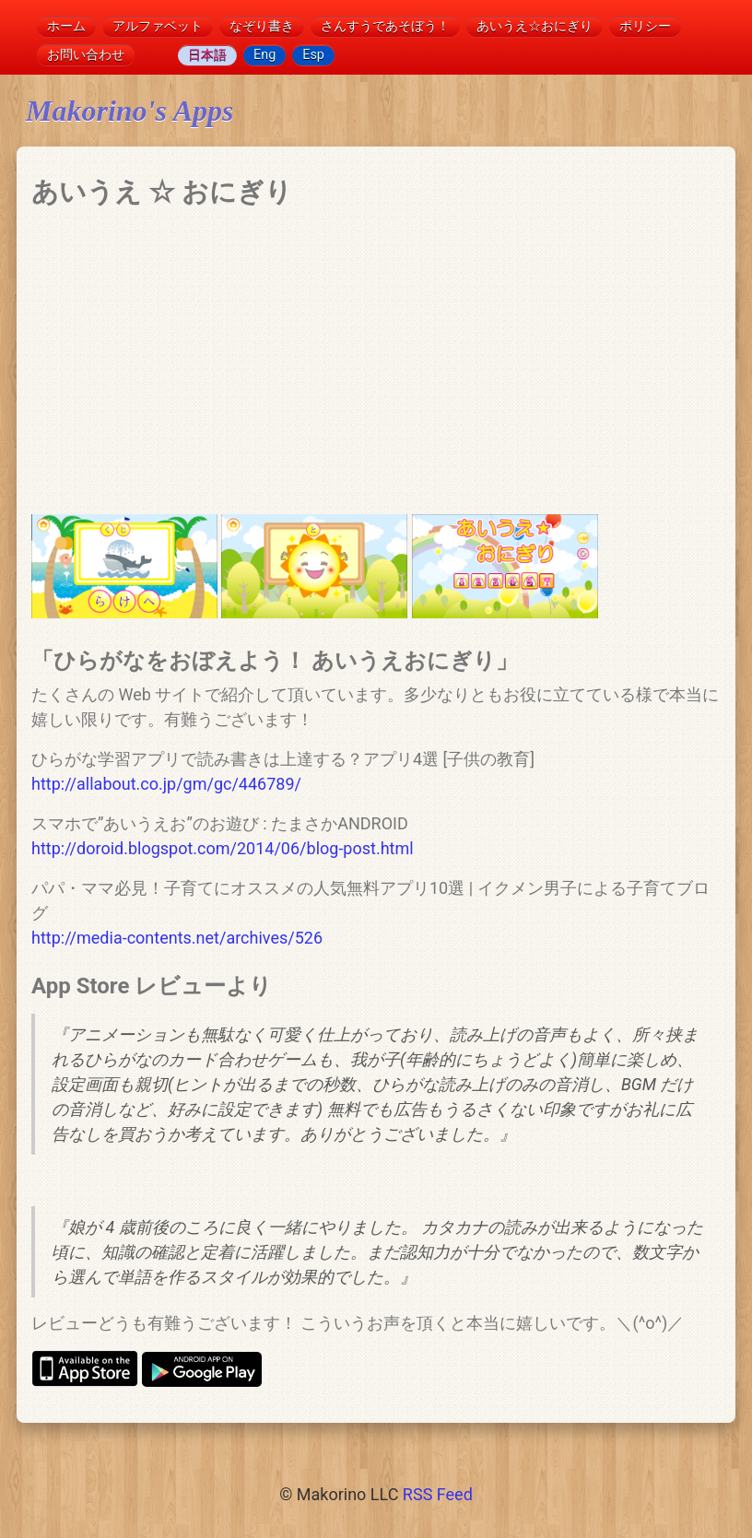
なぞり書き (261, 26)
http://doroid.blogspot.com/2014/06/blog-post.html (222, 848)
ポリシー (645, 26)
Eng (264, 55)
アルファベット (157, 26)
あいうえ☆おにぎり (534, 26)
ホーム (66, 26)
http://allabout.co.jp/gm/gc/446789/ (166, 783)
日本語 (207, 55)
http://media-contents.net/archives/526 (177, 937)
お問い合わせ (85, 55)
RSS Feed (438, 1494)
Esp (313, 55)
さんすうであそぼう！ (385, 26)
